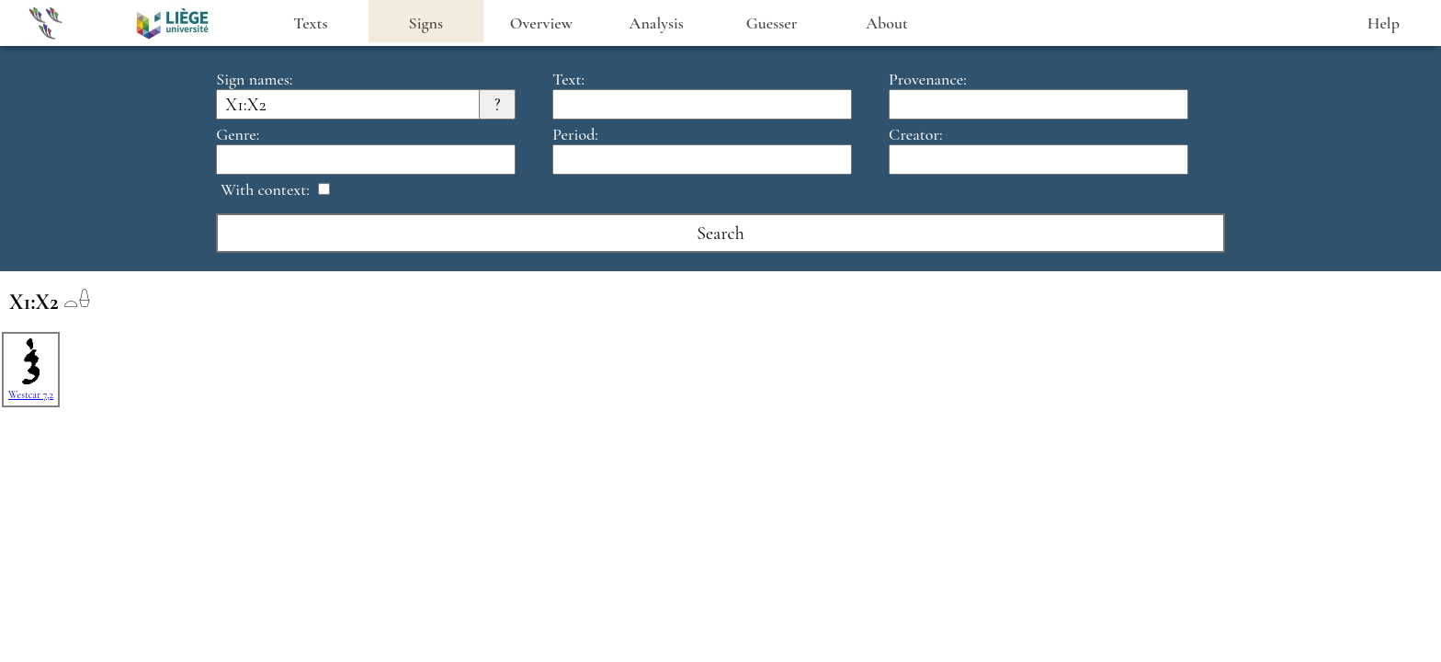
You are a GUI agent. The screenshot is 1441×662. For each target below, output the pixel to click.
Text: (568, 79)
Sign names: (254, 79)
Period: (575, 134)
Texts (310, 23)
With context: (265, 189)
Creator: (916, 134)
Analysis (657, 23)
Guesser (772, 23)
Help (1383, 23)
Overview (541, 23)
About (887, 23)
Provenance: (928, 79)
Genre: (237, 134)
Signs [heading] (426, 23)
